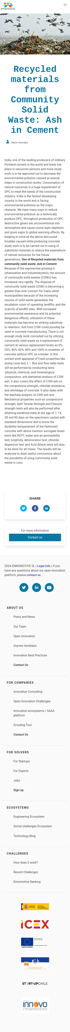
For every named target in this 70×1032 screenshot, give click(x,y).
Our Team (19, 626)
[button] (65, 5)
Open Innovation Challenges (31, 701)
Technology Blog (24, 836)
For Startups (21, 761)
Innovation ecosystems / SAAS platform (33, 713)
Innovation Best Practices (30, 655)
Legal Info (44, 566)
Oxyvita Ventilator (25, 646)
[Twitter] (23, 587)
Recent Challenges (25, 872)
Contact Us (20, 665)
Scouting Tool (22, 725)
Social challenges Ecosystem (32, 826)
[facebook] (35, 509)
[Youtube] (49, 587)
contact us (34, 575)
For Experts (21, 771)
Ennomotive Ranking (27, 882)
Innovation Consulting (27, 691)
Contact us (35, 537)
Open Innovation (24, 636)
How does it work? (25, 862)
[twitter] (23, 509)
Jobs (16, 780)
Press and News (24, 617)
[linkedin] (46, 509)
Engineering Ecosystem (28, 816)
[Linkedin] (36, 587)
